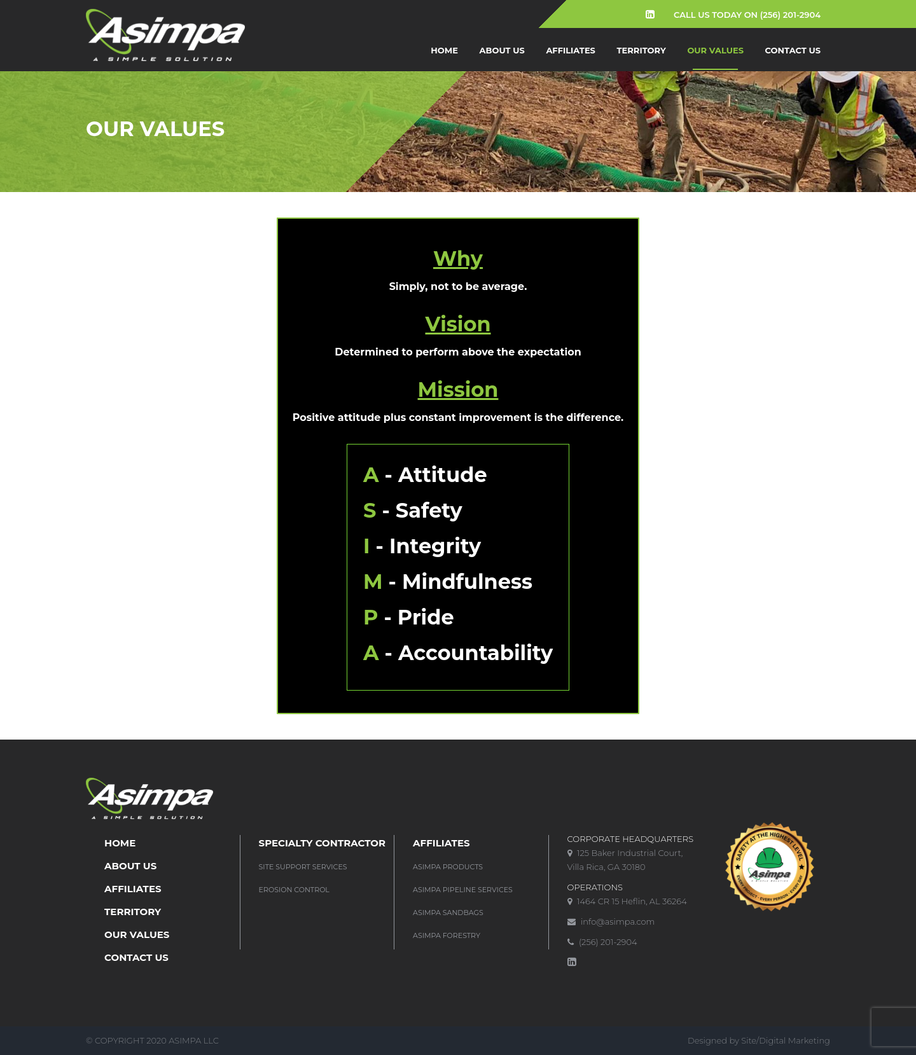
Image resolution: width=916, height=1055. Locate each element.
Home (444, 50)
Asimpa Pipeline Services (463, 889)
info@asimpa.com (611, 921)
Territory (641, 50)
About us (502, 50)
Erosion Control (294, 889)
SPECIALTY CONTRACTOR (322, 843)
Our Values (715, 50)
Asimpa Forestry (446, 935)
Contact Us (793, 50)
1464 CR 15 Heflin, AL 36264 (627, 901)
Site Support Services (303, 867)
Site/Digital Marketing (785, 1040)
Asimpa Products (448, 867)
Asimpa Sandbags (448, 912)
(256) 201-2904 (602, 942)
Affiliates (570, 50)
